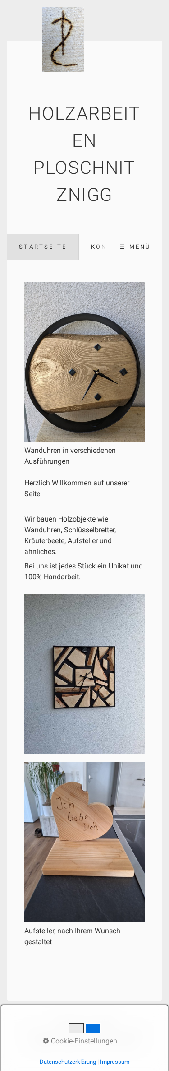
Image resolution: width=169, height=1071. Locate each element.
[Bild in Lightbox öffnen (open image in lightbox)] (84, 674)
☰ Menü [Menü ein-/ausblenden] (135, 246)
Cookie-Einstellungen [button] (80, 1041)
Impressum (114, 1061)
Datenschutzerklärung (68, 1061)
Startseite (43, 246)
